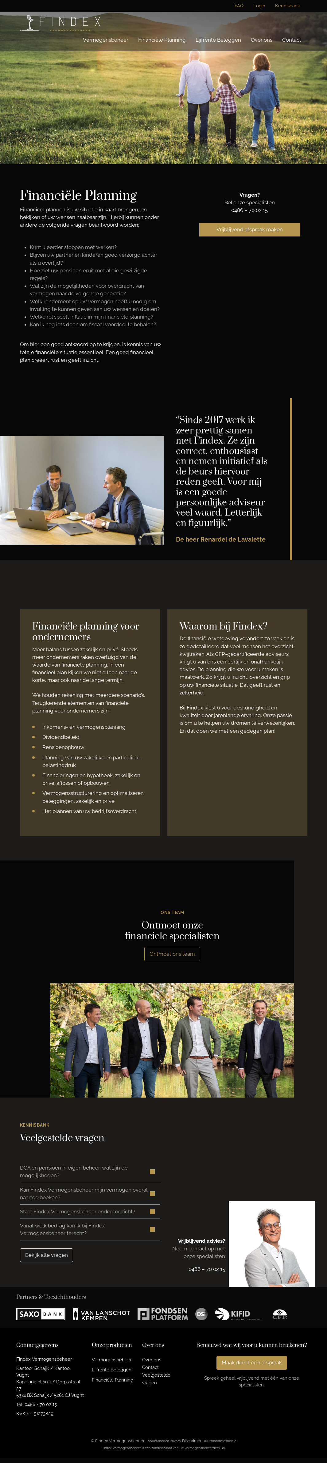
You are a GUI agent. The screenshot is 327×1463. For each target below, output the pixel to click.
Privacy (175, 1446)
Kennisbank (287, 6)
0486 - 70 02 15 (41, 1409)
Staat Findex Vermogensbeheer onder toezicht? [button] (77, 1215)
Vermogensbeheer (105, 40)
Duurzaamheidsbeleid (219, 1446)
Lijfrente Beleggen (218, 40)
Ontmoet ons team (172, 954)
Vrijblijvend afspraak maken (249, 229)
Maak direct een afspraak (252, 1367)
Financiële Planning (162, 40)
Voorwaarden (158, 1446)
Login (259, 6)
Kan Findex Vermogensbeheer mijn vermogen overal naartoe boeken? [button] (83, 1195)
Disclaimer (192, 1445)
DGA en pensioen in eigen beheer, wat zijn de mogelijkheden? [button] (74, 1172)
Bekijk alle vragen (46, 1260)
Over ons (261, 40)
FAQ (239, 6)
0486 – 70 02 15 (249, 210)
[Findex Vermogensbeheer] (60, 22)
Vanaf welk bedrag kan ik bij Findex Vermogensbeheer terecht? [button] (62, 1234)
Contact (291, 40)
